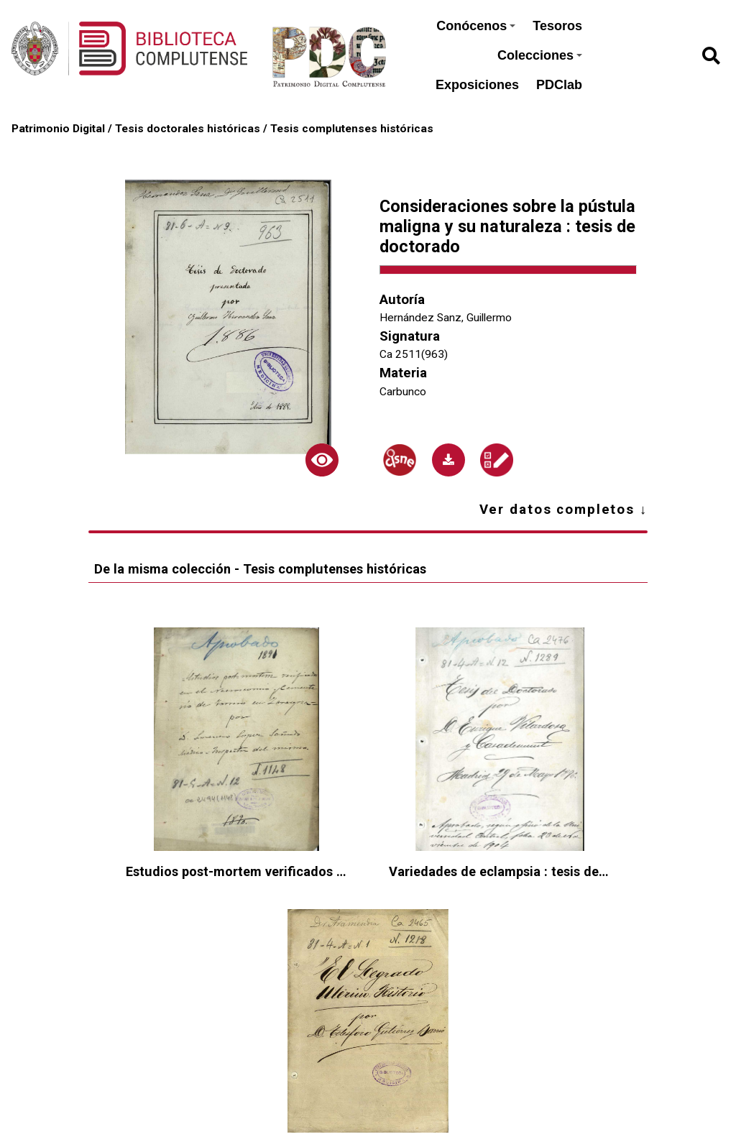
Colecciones (539, 55)
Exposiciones (477, 85)
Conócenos (475, 26)
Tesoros (557, 26)
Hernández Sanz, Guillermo (446, 317)
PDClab (559, 85)
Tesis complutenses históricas (351, 128)
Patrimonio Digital (58, 128)
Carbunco (403, 391)
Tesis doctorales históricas (187, 128)
